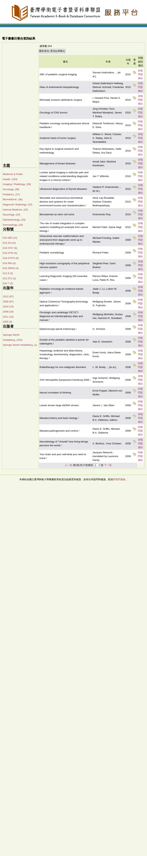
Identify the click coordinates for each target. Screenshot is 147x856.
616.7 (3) (8, 283)
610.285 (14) (10, 237)
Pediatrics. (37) (11, 194)
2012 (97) (8, 296)
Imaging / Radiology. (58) (17, 184)
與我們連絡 (119, 479)
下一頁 (108, 465)
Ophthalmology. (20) (14, 219)
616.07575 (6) (11, 258)
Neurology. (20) (11, 214)
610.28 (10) (9, 242)
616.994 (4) (9, 263)
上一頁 (68, 465)
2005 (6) (7, 321)
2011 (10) (8, 316)
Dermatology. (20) (13, 224)
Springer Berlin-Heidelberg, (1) (20, 344)
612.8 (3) (8, 273)
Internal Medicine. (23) (15, 209)
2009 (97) (8, 301)
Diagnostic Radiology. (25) (17, 204)
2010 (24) (8, 306)
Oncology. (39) (11, 189)
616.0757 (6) (10, 248)
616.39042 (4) (11, 268)
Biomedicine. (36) (13, 199)
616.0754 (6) (10, 253)
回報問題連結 (140, 74)
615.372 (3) (9, 278)
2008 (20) (8, 311)
